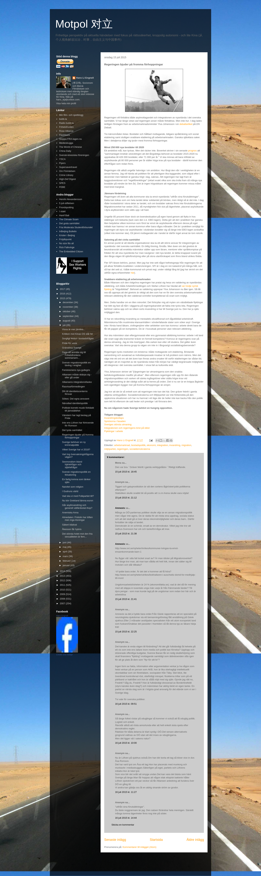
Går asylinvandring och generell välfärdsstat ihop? (77, 506)
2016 (63, 293)
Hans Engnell (62, 616)
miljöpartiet (110, 449)
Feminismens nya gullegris (76, 370)
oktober (67, 311)
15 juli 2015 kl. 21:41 (126, 599)
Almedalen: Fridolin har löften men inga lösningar (77, 518)
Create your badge (64, 654)
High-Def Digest (67, 179)
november (68, 306)
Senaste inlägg (115, 840)
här (132, 272)
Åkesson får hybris (71, 529)
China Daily (65, 151)
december (68, 302)
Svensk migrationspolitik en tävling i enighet (76, 364)
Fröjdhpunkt (65, 239)
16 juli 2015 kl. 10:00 (126, 742)
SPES (62, 183)
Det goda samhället (69, 223)
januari (67, 565)
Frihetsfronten (66, 127)
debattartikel (185, 124)
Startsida (156, 840)
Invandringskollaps (114, 418)
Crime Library (66, 175)
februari (67, 560)
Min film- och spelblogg (71, 115)
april (65, 551)
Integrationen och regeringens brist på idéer (127, 428)
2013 (63, 576)
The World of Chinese (70, 147)
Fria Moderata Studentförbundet (75, 227)
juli (64, 325)
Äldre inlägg (195, 840)
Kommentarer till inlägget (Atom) (139, 847)
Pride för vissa (69, 343)
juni (65, 542)
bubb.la (63, 119)
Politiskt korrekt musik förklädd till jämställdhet (78, 409)
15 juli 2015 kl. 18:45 (126, 471)
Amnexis (120, 508)
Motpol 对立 (84, 24)
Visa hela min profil (66, 103)
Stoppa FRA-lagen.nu (70, 139)
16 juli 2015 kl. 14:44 (126, 817)
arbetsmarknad (122, 445)
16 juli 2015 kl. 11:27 (126, 792)
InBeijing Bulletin (67, 231)
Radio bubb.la (66, 123)
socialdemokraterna (139, 449)
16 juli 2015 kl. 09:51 (126, 703)
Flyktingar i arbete (113, 431)
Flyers (62, 163)
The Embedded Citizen (71, 251)
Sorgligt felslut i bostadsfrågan (78, 338)
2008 (63, 598)
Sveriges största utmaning (117, 424)
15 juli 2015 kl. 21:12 (126, 497)
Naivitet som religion (72, 486)
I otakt (62, 211)
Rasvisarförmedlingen (73, 386)
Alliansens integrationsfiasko (77, 382)
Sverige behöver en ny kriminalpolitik (74, 443)
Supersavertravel (68, 167)
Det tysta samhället (72, 430)
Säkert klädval (69, 524)
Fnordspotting (66, 207)
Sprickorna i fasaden (115, 421)
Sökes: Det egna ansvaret (75, 398)
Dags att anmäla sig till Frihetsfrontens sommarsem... (74, 355)
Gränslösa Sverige (71, 347)
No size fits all (66, 243)
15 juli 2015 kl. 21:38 (126, 533)
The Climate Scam (68, 219)
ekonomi (151, 445)
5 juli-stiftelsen (66, 203)
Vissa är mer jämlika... (73, 329)
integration (162, 445)
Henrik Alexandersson (70, 199)
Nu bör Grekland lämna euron (77, 500)
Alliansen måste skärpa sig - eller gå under (77, 376)
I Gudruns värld (70, 491)
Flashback (64, 135)
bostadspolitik (138, 445)
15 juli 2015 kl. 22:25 (126, 631)
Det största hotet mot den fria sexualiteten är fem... (77, 535)
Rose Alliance (66, 131)
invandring (174, 445)
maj (65, 547)
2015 (63, 298)
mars (66, 556)
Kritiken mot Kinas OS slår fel (77, 334)
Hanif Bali (64, 215)
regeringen (122, 449)
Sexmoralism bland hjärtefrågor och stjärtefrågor (72, 464)
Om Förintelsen (67, 171)
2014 (63, 571)
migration (186, 445)
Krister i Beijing (67, 235)
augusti (67, 320)
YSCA (62, 159)
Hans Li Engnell (85, 77)
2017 (63, 289)
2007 (63, 603)
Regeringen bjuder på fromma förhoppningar (77, 436)
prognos (192, 150)
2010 (63, 589)
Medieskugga (66, 143)
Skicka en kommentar (122, 824)
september (68, 316)
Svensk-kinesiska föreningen (74, 155)
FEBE (62, 187)
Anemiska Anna (70, 512)
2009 (63, 594)
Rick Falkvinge (66, 247)
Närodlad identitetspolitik (75, 403)
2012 (63, 580)
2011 (63, 585)
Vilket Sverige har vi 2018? (76, 449)
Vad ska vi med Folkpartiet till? (78, 496)
